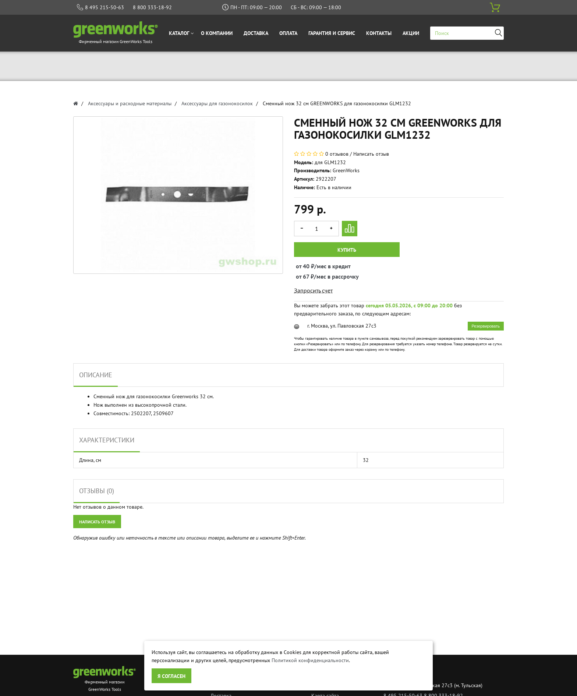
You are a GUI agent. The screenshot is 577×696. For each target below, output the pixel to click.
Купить (346, 250)
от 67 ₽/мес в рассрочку (302, 276)
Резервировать (486, 326)
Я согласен (171, 676)
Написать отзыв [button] (97, 521)
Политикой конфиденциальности (310, 660)
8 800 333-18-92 (152, 7)
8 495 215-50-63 (104, 7)
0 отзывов (336, 154)
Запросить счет (313, 290)
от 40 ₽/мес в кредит (302, 266)
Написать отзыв (371, 154)
